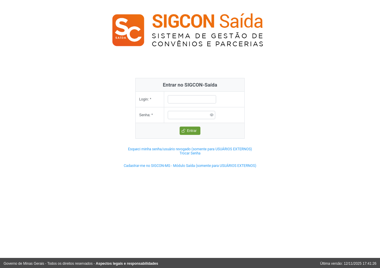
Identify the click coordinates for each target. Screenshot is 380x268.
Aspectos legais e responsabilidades (127, 263)
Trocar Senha (190, 153)
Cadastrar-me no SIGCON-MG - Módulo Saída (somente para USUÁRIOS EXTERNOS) (190, 166)
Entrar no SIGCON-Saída (190, 85)
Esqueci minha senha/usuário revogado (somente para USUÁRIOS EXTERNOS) (190, 149)
